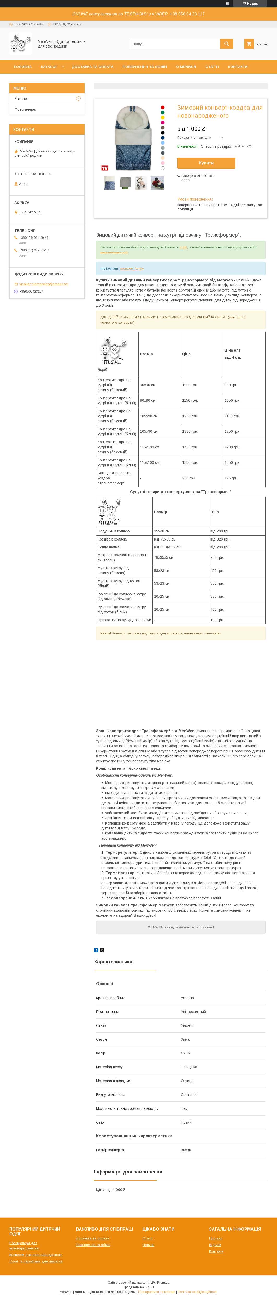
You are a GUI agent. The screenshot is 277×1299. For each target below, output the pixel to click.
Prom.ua (163, 1282)
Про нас (215, 1238)
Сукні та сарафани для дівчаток (36, 1261)
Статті (212, 67)
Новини (148, 1245)
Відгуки (215, 1245)
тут (183, 247)
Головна (23, 67)
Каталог (49, 67)
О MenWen (186, 67)
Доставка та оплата (92, 67)
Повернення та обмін (145, 67)
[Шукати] (226, 44)
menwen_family (132, 268)
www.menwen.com (114, 252)
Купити (206, 163)
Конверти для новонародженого (35, 1255)
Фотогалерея (26, 109)
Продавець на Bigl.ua (139, 1287)
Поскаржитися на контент (156, 1292)
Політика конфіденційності (197, 1292)
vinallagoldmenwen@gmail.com (44, 284)
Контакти (238, 67)
